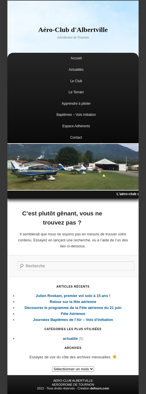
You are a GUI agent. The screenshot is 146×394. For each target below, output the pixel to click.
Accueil (76, 58)
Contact (76, 138)
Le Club (76, 81)
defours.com (99, 388)
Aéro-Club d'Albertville (73, 29)
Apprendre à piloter (76, 104)
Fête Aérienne (73, 314)
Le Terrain (76, 92)
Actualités (76, 70)
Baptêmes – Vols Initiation (76, 115)
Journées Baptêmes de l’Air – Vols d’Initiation (73, 320)
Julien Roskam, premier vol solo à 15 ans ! (73, 296)
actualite (70, 338)
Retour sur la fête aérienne (73, 302)
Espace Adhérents (76, 126)
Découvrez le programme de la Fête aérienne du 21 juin (72, 308)
